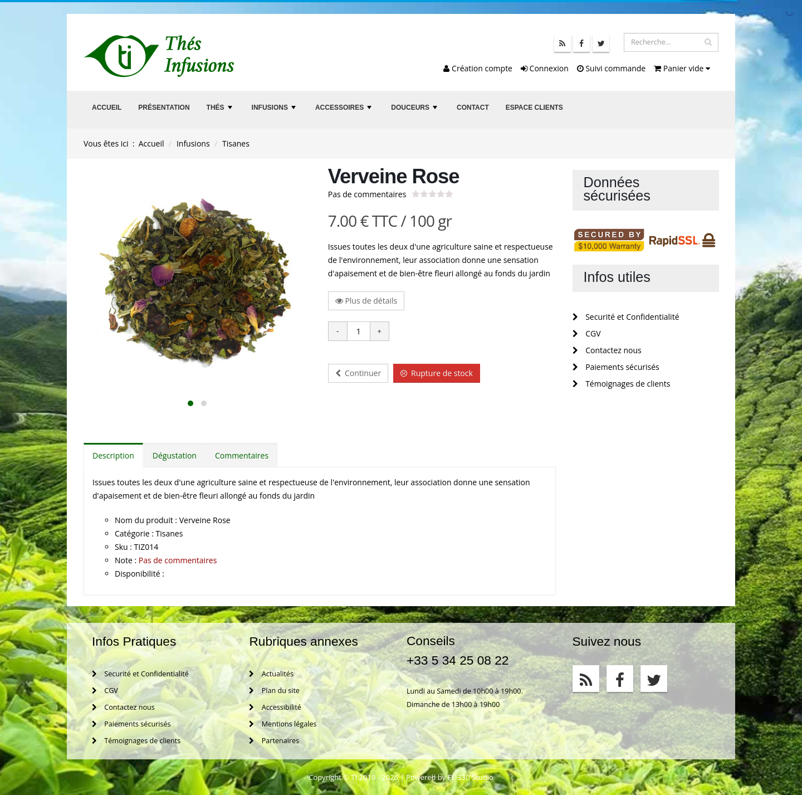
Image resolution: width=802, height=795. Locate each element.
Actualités (271, 674)
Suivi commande (611, 68)
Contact (473, 107)
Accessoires (344, 111)
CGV (587, 333)
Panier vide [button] (682, 68)
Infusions (275, 111)
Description (113, 455)
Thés (220, 111)
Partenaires (274, 740)
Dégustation (175, 455)
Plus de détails (366, 300)
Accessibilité (275, 707)
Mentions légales (282, 724)
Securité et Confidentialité (626, 316)
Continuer (358, 373)
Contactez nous (607, 350)
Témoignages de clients (622, 383)
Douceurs (415, 111)
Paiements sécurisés (616, 367)
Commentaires (241, 455)
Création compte (477, 68)
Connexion (545, 68)
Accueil (106, 107)
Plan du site (274, 690)
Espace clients (534, 107)
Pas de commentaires (367, 194)
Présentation (163, 107)
